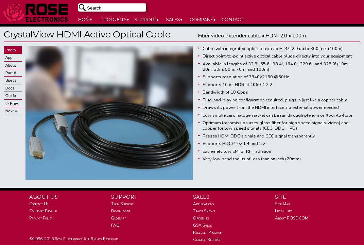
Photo (10, 50)
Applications (203, 204)
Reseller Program (208, 232)
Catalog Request (207, 239)
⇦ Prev (11, 103)
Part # (10, 72)
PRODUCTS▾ (115, 19)
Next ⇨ (11, 111)
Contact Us (38, 204)
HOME (85, 19)
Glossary (118, 218)
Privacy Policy (41, 218)
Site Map (282, 204)
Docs (10, 88)
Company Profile (43, 211)
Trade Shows (204, 211)
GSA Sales (202, 225)
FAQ (115, 225)
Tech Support (122, 204)
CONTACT (232, 19)
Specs (11, 80)
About (10, 65)
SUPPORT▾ (146, 19)
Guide (10, 95)
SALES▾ (174, 19)
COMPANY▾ (203, 19)
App (9, 57)
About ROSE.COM (291, 218)
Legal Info (283, 211)
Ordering (201, 218)
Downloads (120, 211)
